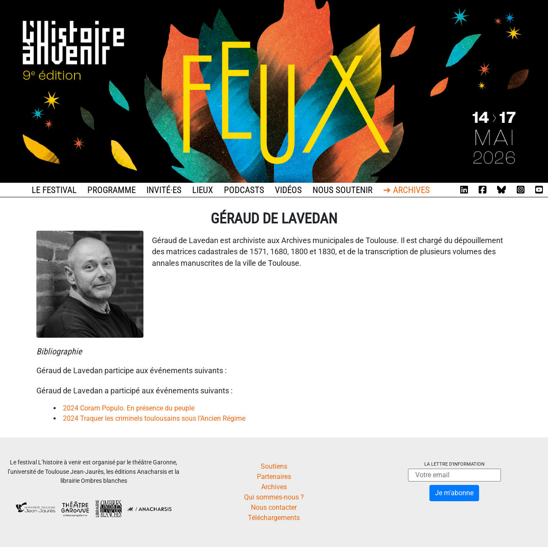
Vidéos (288, 190)
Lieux (202, 190)
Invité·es (164, 190)
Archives (274, 487)
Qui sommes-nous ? (274, 497)
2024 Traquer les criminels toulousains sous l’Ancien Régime (154, 418)
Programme (111, 190)
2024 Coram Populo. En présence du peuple (128, 408)
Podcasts (244, 190)
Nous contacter (274, 507)
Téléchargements (274, 518)
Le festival (54, 190)
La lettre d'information (454, 464)
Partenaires (274, 477)
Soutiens (274, 466)
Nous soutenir (342, 190)
